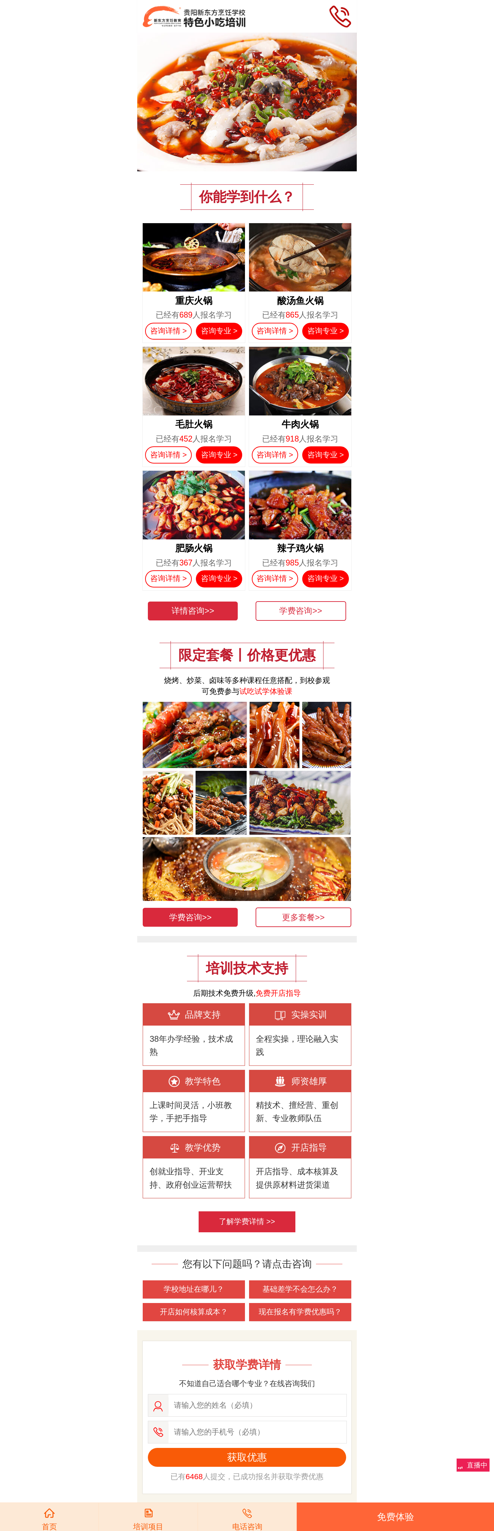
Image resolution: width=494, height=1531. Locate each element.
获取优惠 (247, 1457)
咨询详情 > (168, 331)
